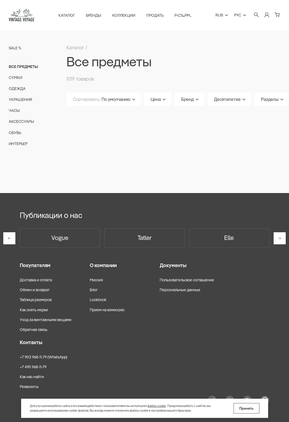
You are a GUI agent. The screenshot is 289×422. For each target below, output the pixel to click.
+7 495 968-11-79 (33, 366)
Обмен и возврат (35, 289)
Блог (94, 289)
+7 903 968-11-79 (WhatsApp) (43, 357)
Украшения (20, 99)
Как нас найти (32, 376)
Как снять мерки (34, 309)
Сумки (15, 77)
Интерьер (18, 143)
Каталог (66, 15)
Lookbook (98, 299)
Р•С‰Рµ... (183, 15)
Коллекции (123, 15)
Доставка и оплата (36, 279)
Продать (155, 15)
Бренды (93, 15)
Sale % (15, 48)
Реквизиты (29, 386)
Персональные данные (180, 289)
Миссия (96, 279)
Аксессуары (21, 121)
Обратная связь (33, 329)
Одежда (17, 88)
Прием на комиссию (107, 309)
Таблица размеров (36, 299)
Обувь (15, 132)
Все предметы (23, 66)
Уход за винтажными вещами (45, 319)
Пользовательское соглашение (187, 279)
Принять (246, 408)
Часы (14, 110)
